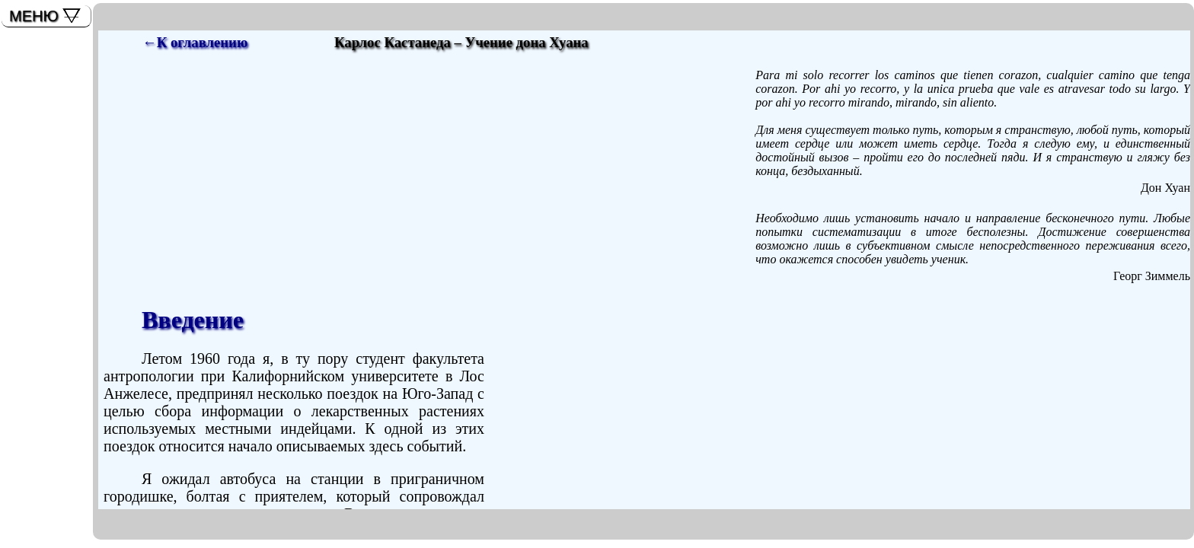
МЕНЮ (34, 16)
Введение (193, 319)
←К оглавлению (194, 42)
